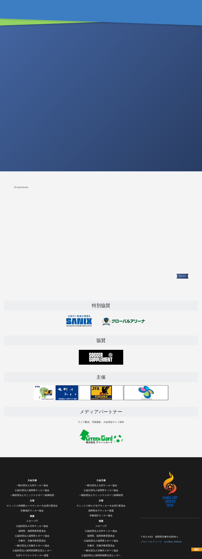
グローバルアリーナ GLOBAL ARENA (161, 542)
